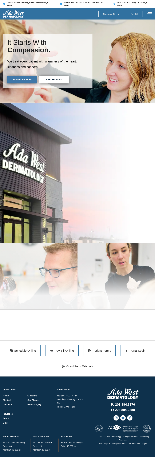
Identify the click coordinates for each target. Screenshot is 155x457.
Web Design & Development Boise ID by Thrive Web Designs (123, 444)
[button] (123, 410)
